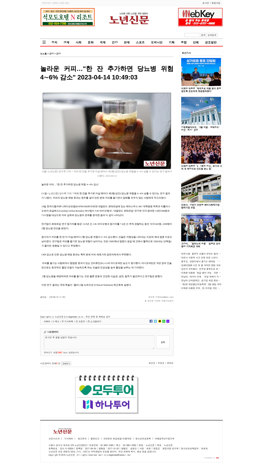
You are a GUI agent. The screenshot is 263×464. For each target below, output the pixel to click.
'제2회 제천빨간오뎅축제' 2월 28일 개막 (201, 284)
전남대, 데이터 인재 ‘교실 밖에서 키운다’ (203, 276)
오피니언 (157, 42)
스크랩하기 (95, 321)
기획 (172, 42)
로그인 (205, 2)
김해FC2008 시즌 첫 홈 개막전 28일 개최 (201, 265)
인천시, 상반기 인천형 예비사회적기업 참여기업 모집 (200, 206)
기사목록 (68, 321)
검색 (203, 34)
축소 (57, 321)
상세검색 (212, 34)
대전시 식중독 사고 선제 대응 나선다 (199, 257)
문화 (91, 42)
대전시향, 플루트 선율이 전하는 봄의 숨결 (202, 253)
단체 (196, 42)
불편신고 (95, 438)
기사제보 (68, 438)
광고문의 (82, 438)
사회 (78, 42)
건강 (115, 42)
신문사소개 (54, 438)
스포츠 (140, 42)
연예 (127, 42)
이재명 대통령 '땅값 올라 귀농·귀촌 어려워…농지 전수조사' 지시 (214, 272)
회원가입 (215, 2)
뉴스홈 (43, 53)
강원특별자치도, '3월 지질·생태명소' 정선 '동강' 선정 (200, 128)
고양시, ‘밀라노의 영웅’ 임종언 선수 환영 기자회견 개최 (200, 245)
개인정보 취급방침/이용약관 (117, 438)
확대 (48, 321)
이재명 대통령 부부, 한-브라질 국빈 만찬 (201, 288)
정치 (54, 42)
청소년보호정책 (143, 438)
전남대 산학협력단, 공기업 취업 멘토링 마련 (203, 280)
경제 (66, 42)
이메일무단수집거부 (164, 438)
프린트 (82, 321)
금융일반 (211, 42)
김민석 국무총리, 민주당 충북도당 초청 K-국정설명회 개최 (210, 268)
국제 (103, 42)
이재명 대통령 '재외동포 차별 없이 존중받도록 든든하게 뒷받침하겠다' (201, 90)
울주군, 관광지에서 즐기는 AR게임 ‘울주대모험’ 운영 (208, 261)
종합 (184, 42)
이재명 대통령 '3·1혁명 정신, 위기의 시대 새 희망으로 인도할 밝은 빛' (201, 167)
